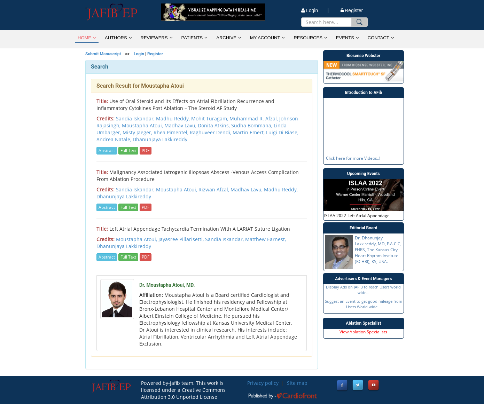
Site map (297, 383)
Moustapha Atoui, (177, 189)
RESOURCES (310, 37)
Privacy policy (263, 383)
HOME (87, 37)
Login (139, 54)
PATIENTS (194, 37)
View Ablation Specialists (363, 332)
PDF (145, 150)
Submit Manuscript (103, 54)
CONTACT (381, 37)
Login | (315, 10)
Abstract (107, 150)
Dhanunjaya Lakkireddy (123, 196)
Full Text (128, 150)
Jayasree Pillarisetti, (181, 239)
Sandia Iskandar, (136, 189)
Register (352, 10)
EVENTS (347, 37)
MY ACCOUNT (267, 37)
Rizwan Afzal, (214, 189)
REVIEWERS (156, 37)
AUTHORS (118, 37)
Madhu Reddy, (281, 189)
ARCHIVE (228, 37)
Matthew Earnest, (265, 239)
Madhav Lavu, (247, 189)
